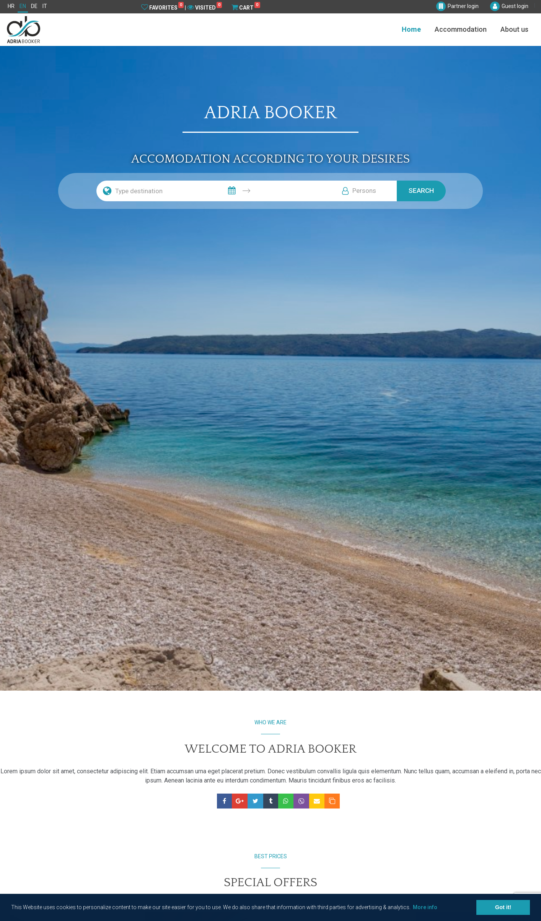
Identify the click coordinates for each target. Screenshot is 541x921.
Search (421, 190)
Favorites (162, 7)
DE (34, 6)
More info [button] (425, 907)
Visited (204, 7)
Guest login (515, 6)
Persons (364, 190)
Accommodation (461, 29)
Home (411, 29)
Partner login (463, 6)
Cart (245, 7)
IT (44, 6)
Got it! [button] (503, 907)
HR (11, 6)
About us (514, 29)
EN (23, 6)
